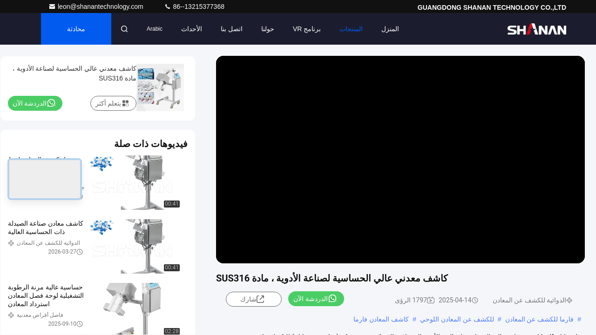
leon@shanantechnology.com (96, 6)
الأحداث (191, 29)
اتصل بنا (232, 29)
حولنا (267, 29)
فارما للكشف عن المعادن (539, 319)
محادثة (76, 29)
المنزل (390, 29)
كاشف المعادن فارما (381, 319)
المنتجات (351, 29)
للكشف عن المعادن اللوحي (457, 319)
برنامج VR (307, 29)
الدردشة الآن (315, 298)
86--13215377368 (194, 6)
